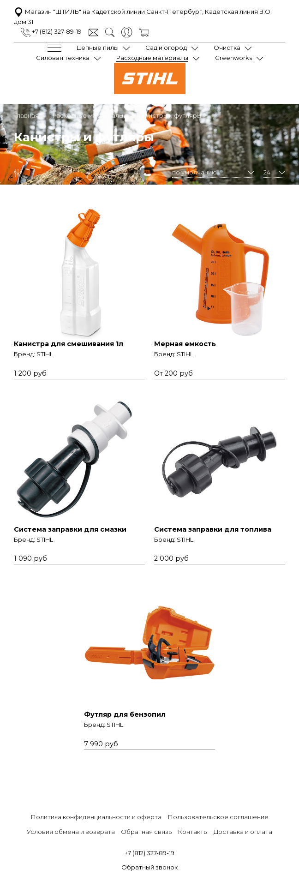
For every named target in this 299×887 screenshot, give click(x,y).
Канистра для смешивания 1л (68, 344)
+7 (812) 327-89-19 (51, 31)
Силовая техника (63, 57)
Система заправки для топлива (212, 529)
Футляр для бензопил (125, 714)
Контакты (193, 831)
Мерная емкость (185, 344)
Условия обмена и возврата (71, 831)
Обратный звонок (149, 867)
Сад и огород (166, 47)
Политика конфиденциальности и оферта (95, 817)
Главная (26, 115)
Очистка (227, 47)
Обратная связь (146, 831)
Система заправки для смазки (70, 529)
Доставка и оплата (243, 831)
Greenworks (233, 57)
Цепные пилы (98, 47)
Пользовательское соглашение (218, 817)
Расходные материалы (152, 57)
